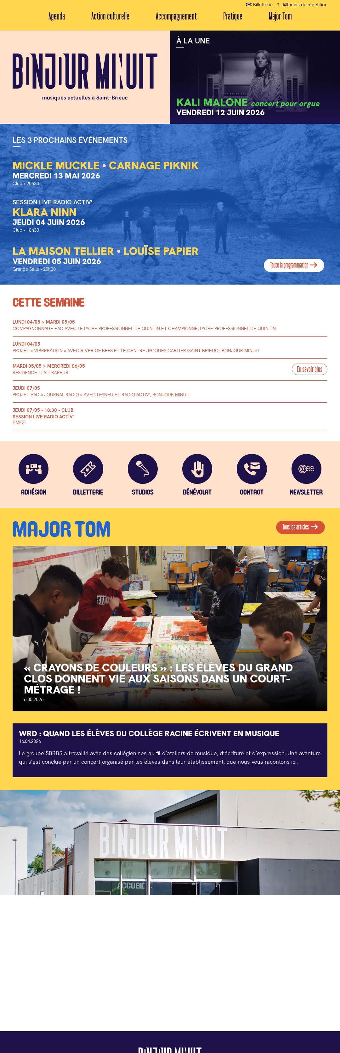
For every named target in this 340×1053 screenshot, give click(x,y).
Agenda (56, 16)
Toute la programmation (294, 265)
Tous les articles (300, 529)
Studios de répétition (302, 4)
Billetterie (259, 4)
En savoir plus (309, 369)
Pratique (232, 16)
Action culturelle (110, 16)
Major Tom (280, 16)
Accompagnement (176, 16)
